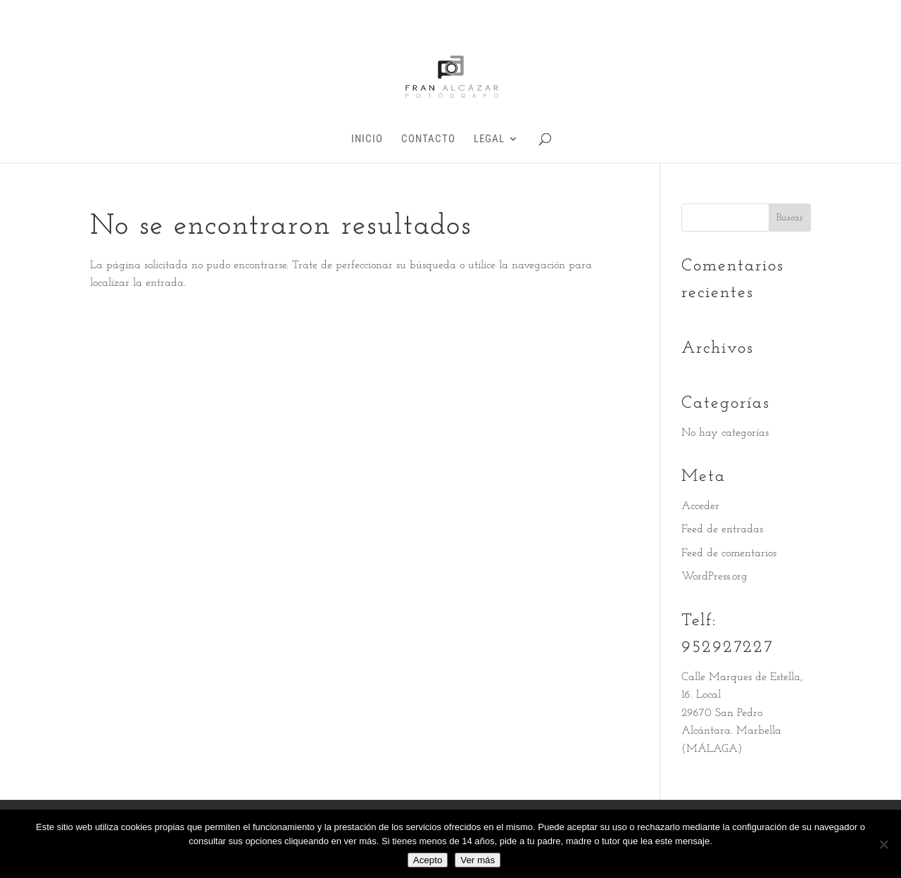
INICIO (367, 139)
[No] (883, 844)
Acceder (700, 506)
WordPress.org (714, 576)
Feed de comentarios (728, 553)
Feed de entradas (722, 529)
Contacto (428, 139)
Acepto (428, 860)
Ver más (477, 860)
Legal (489, 139)
